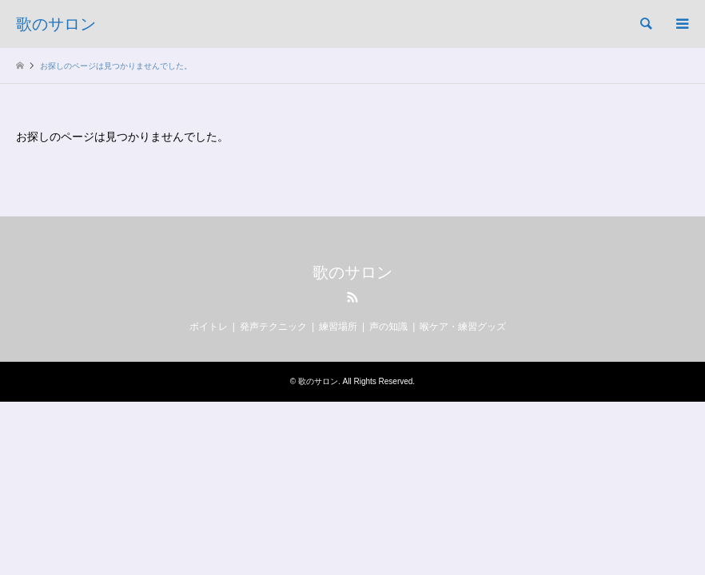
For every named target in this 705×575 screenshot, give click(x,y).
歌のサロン (352, 272)
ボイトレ (208, 326)
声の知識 (388, 326)
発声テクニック (273, 326)
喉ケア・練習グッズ (463, 326)
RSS (352, 297)
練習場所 (338, 326)
